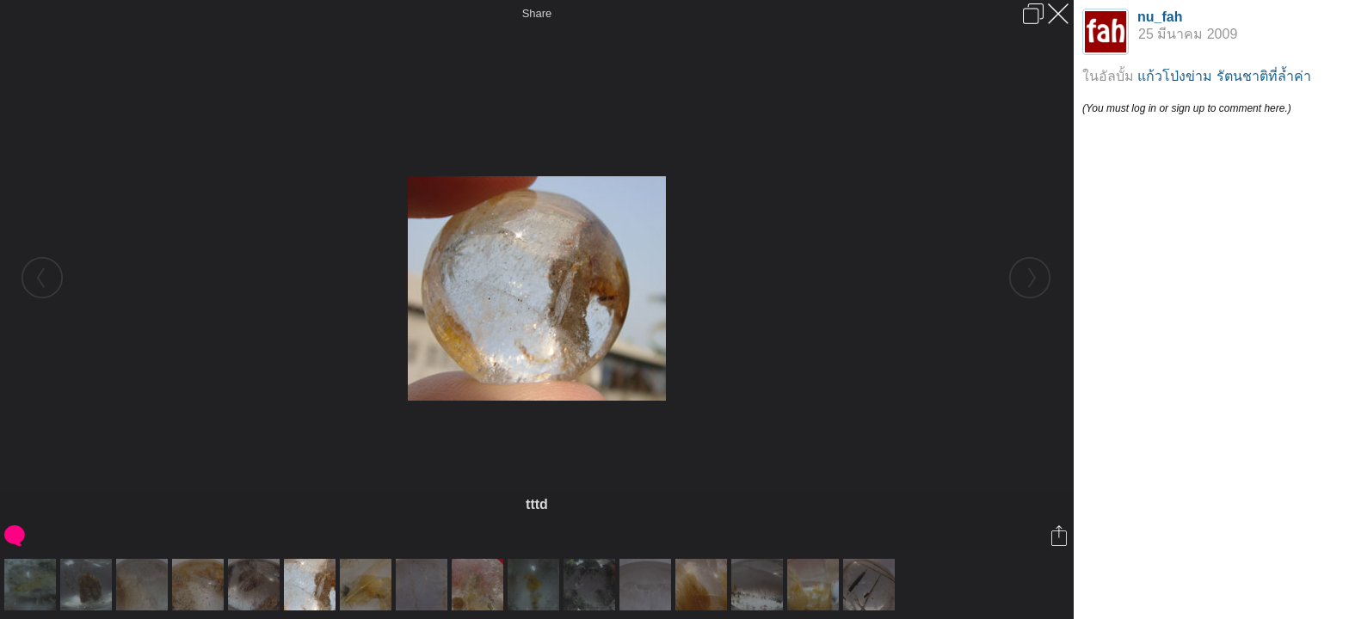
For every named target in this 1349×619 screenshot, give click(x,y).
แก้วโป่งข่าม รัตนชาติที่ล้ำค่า (1223, 76)
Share (537, 13)
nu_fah (1159, 16)
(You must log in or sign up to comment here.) (1186, 108)
